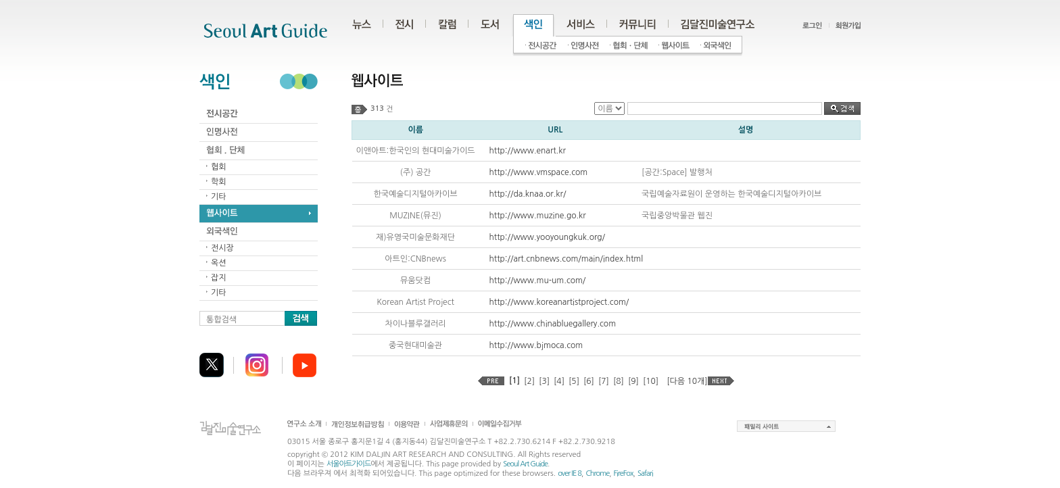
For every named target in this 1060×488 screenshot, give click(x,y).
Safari (645, 473)
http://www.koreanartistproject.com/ (559, 302)
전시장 (222, 248)
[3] (544, 381)
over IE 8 (569, 473)
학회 (218, 182)
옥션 (218, 263)
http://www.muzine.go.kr (537, 216)
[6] (588, 381)
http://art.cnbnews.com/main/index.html (566, 259)
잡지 (218, 278)
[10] (650, 381)
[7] (603, 381)
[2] (529, 381)
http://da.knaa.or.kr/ (528, 194)
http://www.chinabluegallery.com (553, 324)
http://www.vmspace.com (538, 172)
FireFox (623, 473)
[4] (559, 381)
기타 (218, 197)
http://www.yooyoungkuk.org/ (547, 237)
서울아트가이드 (348, 464)
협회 (218, 167)
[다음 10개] (687, 381)
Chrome (597, 473)
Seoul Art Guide (525, 464)
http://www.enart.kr (527, 151)
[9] (633, 381)
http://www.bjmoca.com (536, 345)
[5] (574, 381)
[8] (618, 381)
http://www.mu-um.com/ (537, 280)
